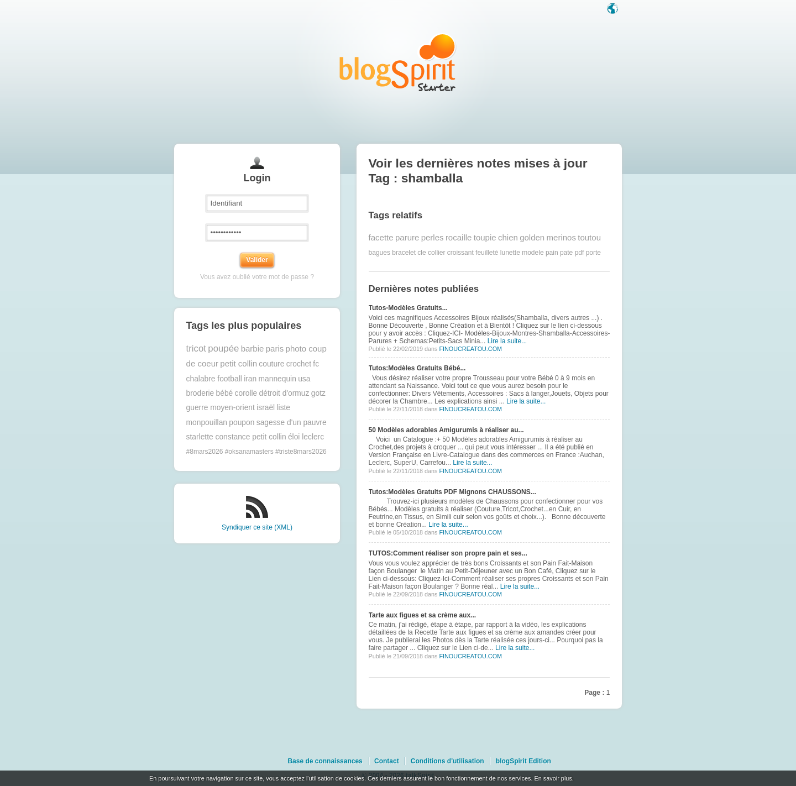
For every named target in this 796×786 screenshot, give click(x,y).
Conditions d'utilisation (447, 761)
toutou (589, 237)
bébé (224, 393)
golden (532, 237)
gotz (318, 393)
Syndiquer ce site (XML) (257, 527)
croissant (460, 252)
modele (532, 252)
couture (271, 364)
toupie (485, 237)
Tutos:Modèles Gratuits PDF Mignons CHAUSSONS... (452, 492)
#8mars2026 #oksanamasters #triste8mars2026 (256, 451)
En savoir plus (553, 778)
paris (275, 348)
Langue (613, 9)
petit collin (238, 363)
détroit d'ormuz (284, 393)
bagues (379, 252)
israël (265, 408)
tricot (196, 348)
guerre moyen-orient (220, 408)
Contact (386, 761)
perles (432, 237)
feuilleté (486, 252)
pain (552, 252)
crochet (298, 364)
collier (436, 252)
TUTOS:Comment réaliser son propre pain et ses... (448, 553)
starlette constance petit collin (236, 437)
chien (508, 237)
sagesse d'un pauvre (291, 422)
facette (381, 237)
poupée (223, 348)
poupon (241, 422)
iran (250, 379)
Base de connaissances (324, 761)
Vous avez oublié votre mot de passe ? (257, 277)
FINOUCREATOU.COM (470, 348)
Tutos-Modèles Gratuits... (408, 308)
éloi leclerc (306, 437)
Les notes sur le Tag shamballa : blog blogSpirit (398, 62)
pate (566, 252)
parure (407, 237)
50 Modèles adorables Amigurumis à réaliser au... (446, 430)
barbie (252, 348)
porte (593, 252)
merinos (561, 237)
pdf (579, 252)
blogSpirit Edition (523, 761)
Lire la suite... (507, 341)
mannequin (277, 379)
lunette (510, 252)
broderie (200, 393)
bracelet (404, 252)
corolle (246, 393)
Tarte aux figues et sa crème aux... (422, 615)
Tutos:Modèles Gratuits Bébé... (417, 368)
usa (304, 379)
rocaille (459, 237)
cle (421, 252)
